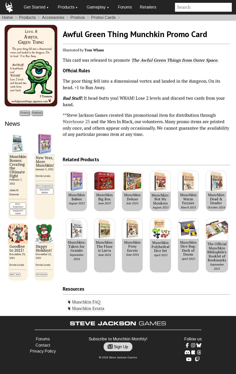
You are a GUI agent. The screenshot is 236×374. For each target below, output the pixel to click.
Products (66, 7)
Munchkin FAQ (86, 302)
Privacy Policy (43, 351)
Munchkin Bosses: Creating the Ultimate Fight (17, 166)
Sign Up (118, 347)
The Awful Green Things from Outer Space (174, 60)
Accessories (53, 17)
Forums (125, 7)
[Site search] (203, 7)
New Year (15, 274)
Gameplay (96, 7)
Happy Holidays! (44, 248)
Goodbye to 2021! (17, 248)
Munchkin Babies (45, 191)
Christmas (41, 274)
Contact (42, 345)
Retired (36, 112)
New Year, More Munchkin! (45, 161)
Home (7, 17)
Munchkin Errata (88, 308)
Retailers (148, 7)
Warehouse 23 (76, 121)
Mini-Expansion (18, 205)
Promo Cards (103, 17)
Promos (78, 17)
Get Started (34, 7)
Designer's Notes (18, 212)
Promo (25, 112)
